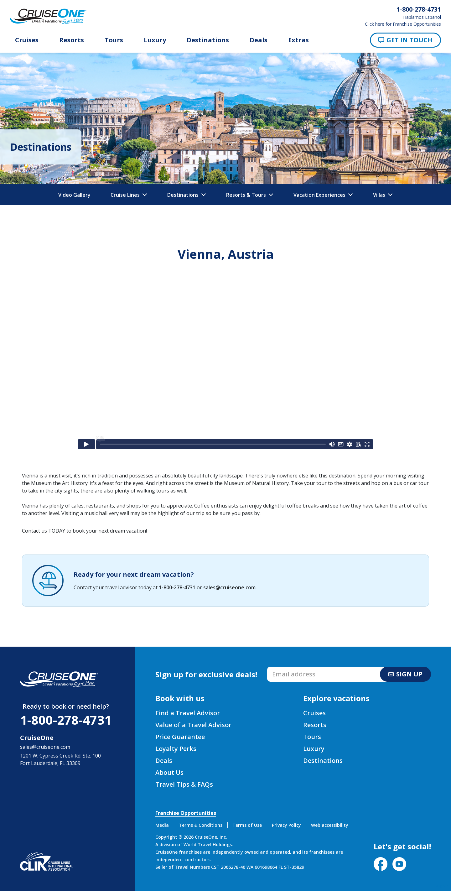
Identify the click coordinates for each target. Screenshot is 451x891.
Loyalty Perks (175, 748)
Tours (114, 40)
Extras (298, 40)
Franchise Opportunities (185, 813)
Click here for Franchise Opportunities (403, 24)
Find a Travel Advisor (187, 713)
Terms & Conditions (200, 825)
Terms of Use (247, 825)
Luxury (155, 40)
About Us (169, 772)
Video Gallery (74, 194)
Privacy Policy (286, 825)
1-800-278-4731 (177, 587)
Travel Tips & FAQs (184, 784)
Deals (258, 40)
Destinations (208, 40)
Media (162, 825)
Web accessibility (329, 825)
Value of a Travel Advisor (193, 725)
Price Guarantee (180, 736)
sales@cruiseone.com (229, 587)
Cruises (27, 40)
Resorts (71, 40)
